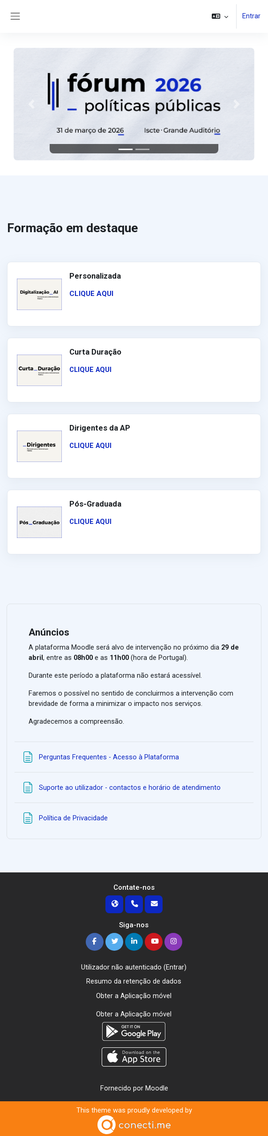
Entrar (251, 16)
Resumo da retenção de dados (133, 981)
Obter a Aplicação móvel (133, 995)
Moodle (156, 1087)
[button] (220, 16)
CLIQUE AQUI (91, 293)
